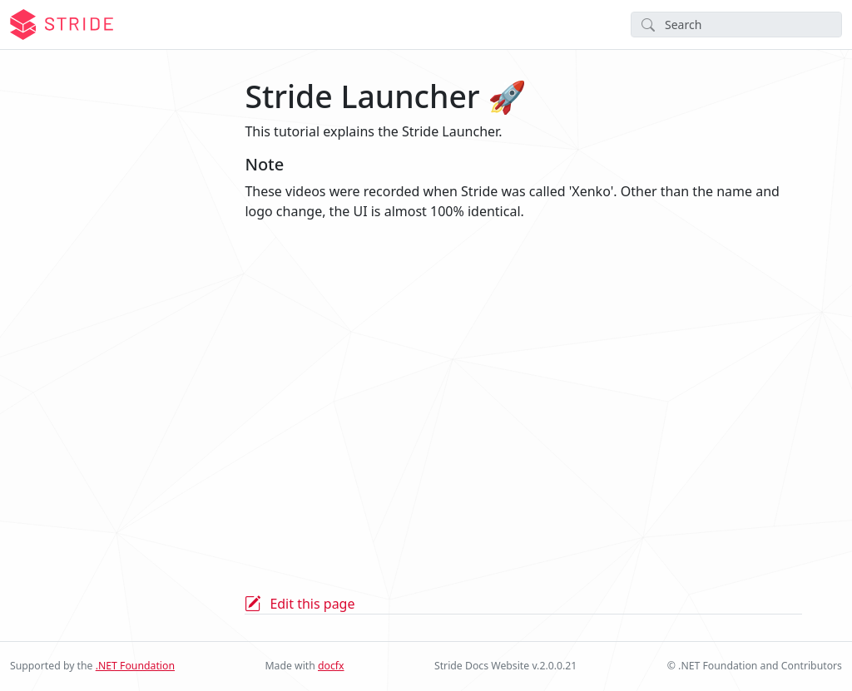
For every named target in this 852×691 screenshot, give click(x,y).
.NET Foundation (135, 666)
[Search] (736, 24)
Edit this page (312, 604)
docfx (331, 666)
